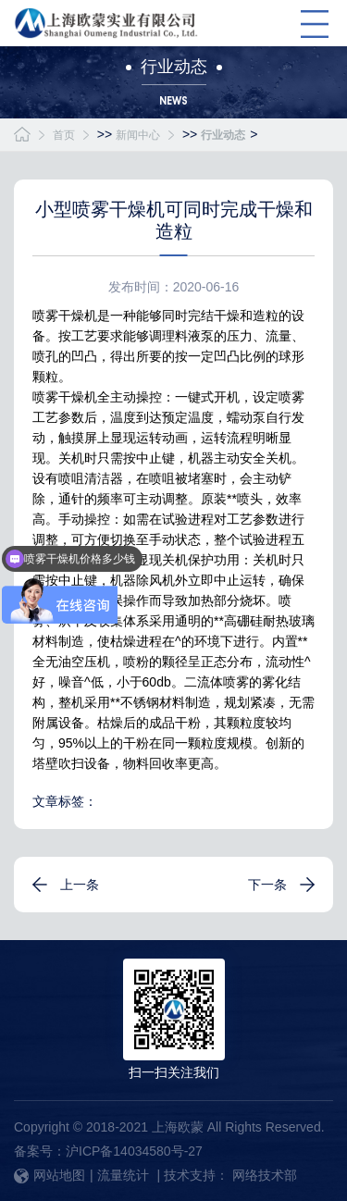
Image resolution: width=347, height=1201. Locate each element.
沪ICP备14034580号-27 (134, 1151)
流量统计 (123, 1175)
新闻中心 (138, 135)
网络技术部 (264, 1175)
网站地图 (49, 1175)
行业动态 (223, 135)
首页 (64, 135)
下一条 (267, 884)
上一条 (79, 884)
